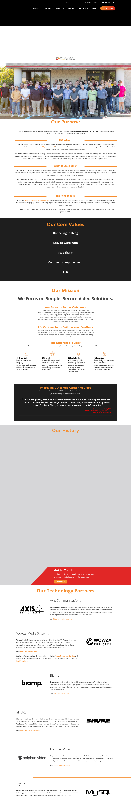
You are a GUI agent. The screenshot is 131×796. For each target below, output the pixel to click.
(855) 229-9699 (91, 2)
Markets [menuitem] (48, 8)
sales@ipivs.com (109, 2)
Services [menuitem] (80, 782)
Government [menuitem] (103, 774)
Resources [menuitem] (82, 8)
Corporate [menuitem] (102, 778)
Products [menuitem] (59, 8)
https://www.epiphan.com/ (62, 642)
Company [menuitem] (71, 8)
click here (43, 781)
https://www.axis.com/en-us (62, 496)
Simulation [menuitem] (58, 782)
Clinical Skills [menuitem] (59, 766)
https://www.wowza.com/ (28, 528)
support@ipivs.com (22, 777)
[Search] (74, 2)
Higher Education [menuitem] (105, 766)
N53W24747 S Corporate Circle (27, 767)
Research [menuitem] (57, 778)
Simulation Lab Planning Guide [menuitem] (104, 793)
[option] (25, 728)
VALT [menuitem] (79, 766)
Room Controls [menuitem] (83, 770)
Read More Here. (22, 538)
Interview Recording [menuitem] (62, 774)
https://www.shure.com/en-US (30, 607)
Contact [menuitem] (94, 8)
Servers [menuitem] (80, 778)
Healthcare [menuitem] (102, 770)
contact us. (102, 712)
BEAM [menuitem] (79, 774)
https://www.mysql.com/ (28, 681)
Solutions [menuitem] (36, 8)
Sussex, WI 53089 (21, 769)
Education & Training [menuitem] (62, 770)
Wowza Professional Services (65, 533)
